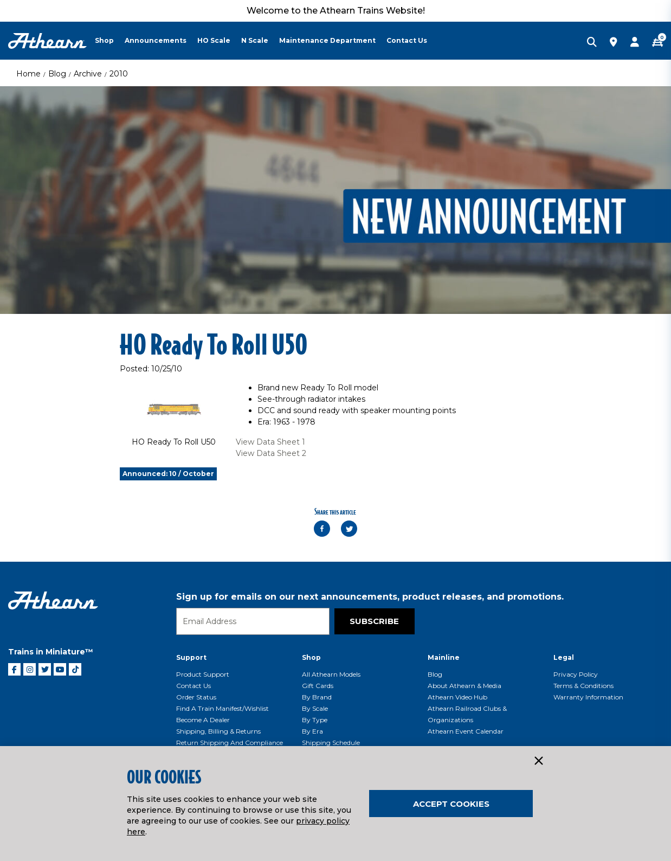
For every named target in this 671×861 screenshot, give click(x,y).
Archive (88, 74)
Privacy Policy (575, 674)
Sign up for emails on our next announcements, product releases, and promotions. (370, 597)
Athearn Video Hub (457, 697)
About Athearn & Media (464, 686)
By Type (314, 720)
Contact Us (193, 686)
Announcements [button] (155, 40)
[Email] (253, 621)
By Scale (315, 708)
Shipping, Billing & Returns (218, 731)
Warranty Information (588, 697)
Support (191, 657)
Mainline (444, 657)
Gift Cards (317, 686)
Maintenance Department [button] (327, 40)
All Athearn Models (331, 674)
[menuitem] (110, 40)
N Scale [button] (254, 40)
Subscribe (374, 621)
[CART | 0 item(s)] (657, 43)
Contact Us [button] (406, 40)
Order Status (196, 697)
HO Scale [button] (213, 40)
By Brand (317, 697)
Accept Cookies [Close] (451, 804)
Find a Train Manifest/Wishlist (222, 708)
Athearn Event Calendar (466, 731)
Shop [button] (104, 40)
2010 (118, 74)
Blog (57, 74)
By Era (312, 731)
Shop (311, 657)
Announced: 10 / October (168, 474)
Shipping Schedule (331, 742)
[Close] (538, 761)
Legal (563, 657)
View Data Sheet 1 (270, 442)
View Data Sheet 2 (271, 453)
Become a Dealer (203, 720)
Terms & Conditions (583, 686)
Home (28, 74)
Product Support (202, 674)
